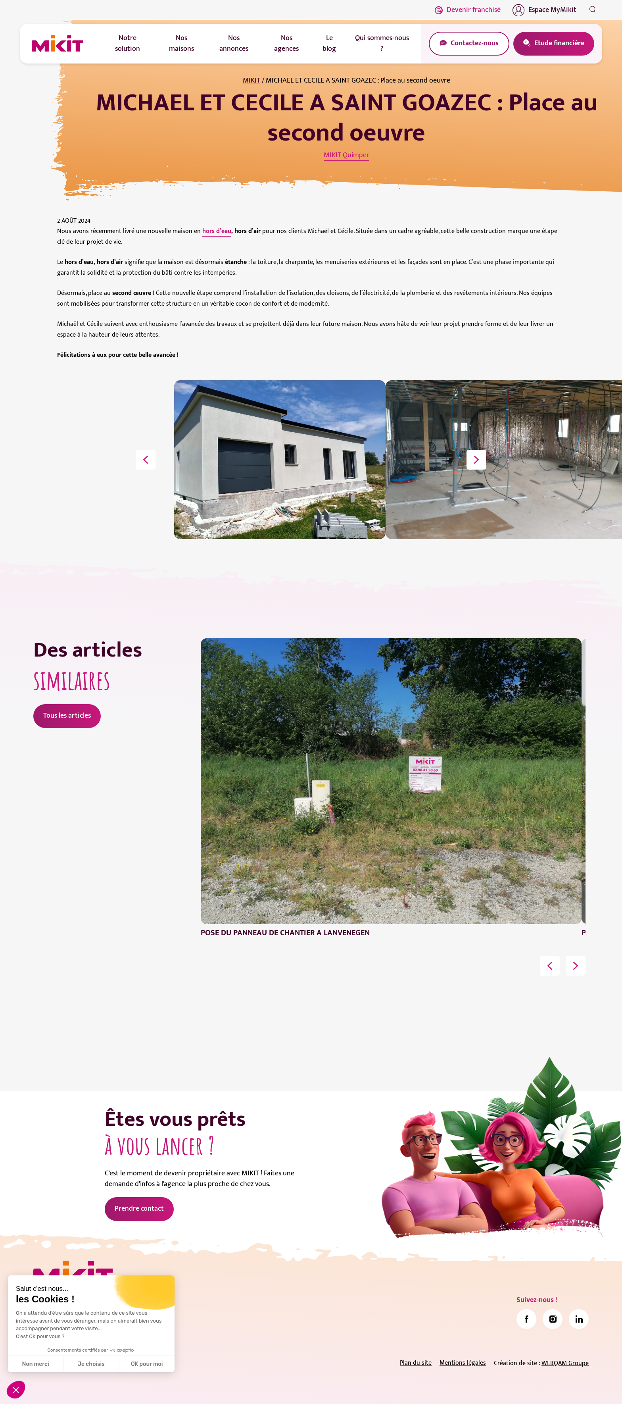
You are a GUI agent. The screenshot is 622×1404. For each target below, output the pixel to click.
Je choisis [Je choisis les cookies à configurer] (91, 1364)
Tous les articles (67, 716)
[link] (526, 1319)
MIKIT (251, 81)
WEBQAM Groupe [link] (565, 1363)
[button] (15, 1389)
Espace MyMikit (544, 10)
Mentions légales (463, 1363)
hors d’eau (216, 231)
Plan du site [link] (416, 1363)
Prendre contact (139, 1209)
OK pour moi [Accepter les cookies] (147, 1364)
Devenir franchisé (468, 10)
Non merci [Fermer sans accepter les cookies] (35, 1364)
